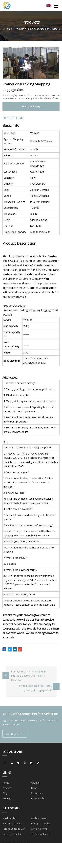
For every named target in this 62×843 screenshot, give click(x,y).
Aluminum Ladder (11, 823)
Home (7, 30)
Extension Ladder (11, 834)
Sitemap (6, 798)
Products (19, 30)
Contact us (15, 734)
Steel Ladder (9, 818)
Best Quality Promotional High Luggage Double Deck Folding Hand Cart (28, 676)
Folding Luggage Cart (38, 30)
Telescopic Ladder (41, 834)
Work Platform (39, 828)
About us (36, 782)
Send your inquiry (31, 106)
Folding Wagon (39, 818)
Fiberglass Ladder (40, 823)
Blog (4, 793)
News (34, 788)
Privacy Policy (38, 798)
